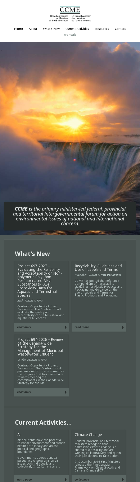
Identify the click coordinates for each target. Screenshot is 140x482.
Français (70, 35)
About (33, 29)
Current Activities (77, 29)
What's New (51, 29)
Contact (120, 29)
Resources (102, 29)
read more (24, 327)
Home (18, 29)
